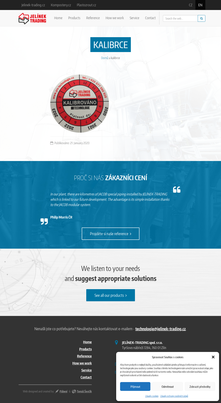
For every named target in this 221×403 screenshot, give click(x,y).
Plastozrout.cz (86, 5)
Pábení (63, 391)
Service (134, 17)
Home (58, 17)
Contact (150, 17)
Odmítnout (168, 386)
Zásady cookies (151, 396)
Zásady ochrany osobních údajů (174, 396)
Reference (93, 17)
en (200, 5)
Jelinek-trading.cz (33, 5)
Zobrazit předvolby (200, 386)
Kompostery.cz (61, 5)
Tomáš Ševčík (84, 391)
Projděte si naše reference (110, 233)
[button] (213, 357)
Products (74, 17)
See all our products (110, 295)
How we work (115, 17)
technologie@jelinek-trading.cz (160, 328)
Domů (104, 58)
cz (190, 5)
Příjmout (135, 386)
